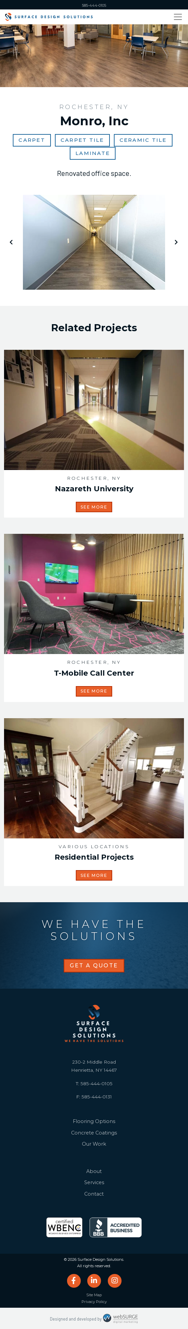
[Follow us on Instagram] (114, 1281)
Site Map (94, 1295)
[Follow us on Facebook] (74, 1281)
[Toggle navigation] (178, 17)
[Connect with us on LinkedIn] (94, 1281)
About (94, 1171)
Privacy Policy (94, 1301)
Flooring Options (94, 1121)
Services (94, 1182)
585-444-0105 (94, 5)
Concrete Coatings (94, 1133)
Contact (94, 1194)
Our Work (94, 1144)
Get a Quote (94, 965)
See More (94, 507)
